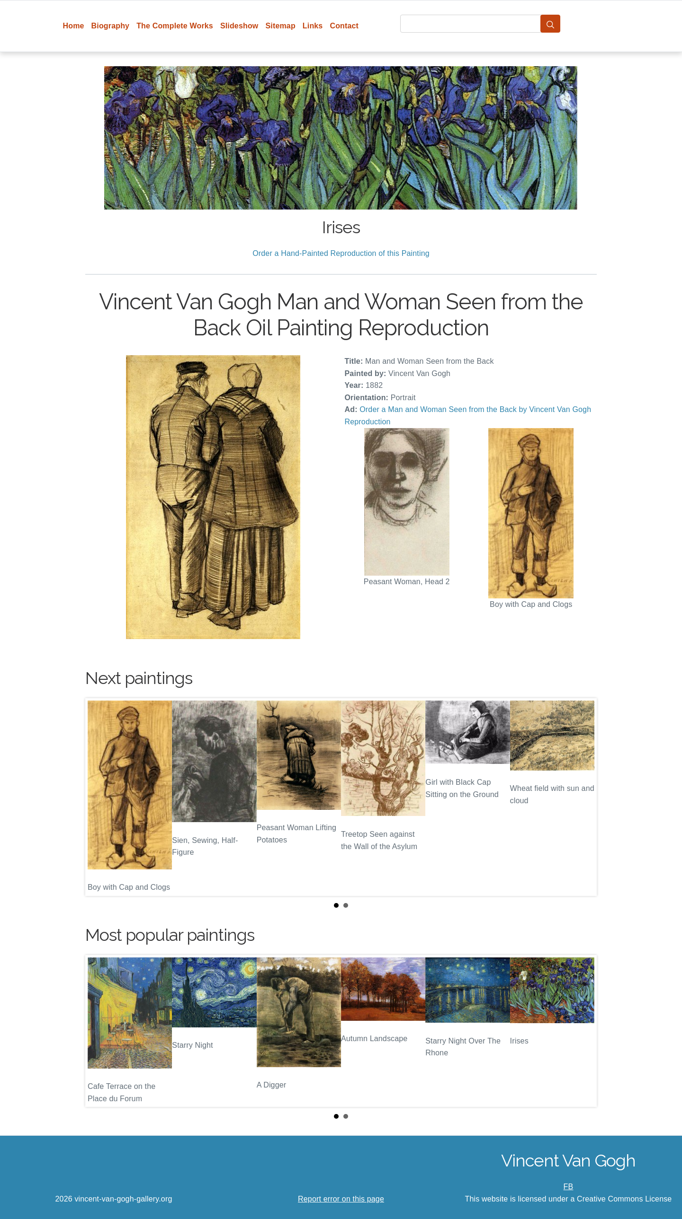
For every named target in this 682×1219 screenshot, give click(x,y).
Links (313, 26)
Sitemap (280, 26)
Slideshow (239, 26)
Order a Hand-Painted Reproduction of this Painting (341, 253)
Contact (344, 26)
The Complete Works (174, 26)
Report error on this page (341, 1199)
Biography (110, 26)
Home (73, 26)
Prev (100, 797)
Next (582, 797)
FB (569, 1187)
